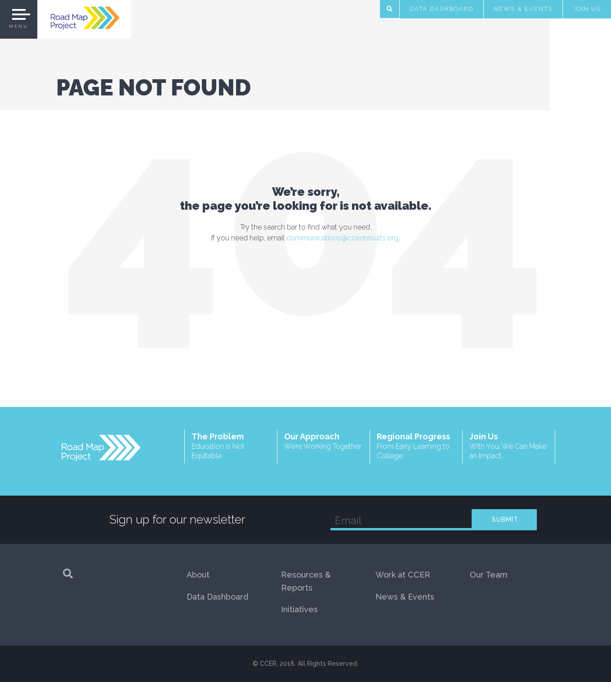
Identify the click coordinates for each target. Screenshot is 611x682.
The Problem (231, 446)
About (198, 574)
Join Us (587, 8)
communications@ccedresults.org (342, 238)
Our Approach (323, 441)
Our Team (489, 574)
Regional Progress (416, 446)
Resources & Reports (305, 581)
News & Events (523, 8)
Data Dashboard (441, 8)
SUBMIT (505, 519)
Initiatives (299, 609)
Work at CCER (402, 574)
